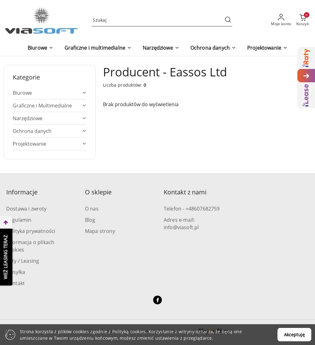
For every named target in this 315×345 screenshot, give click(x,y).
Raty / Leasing (22, 260)
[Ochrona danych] (213, 48)
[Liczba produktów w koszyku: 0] (302, 20)
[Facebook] (157, 300)
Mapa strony (100, 231)
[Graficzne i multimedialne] (98, 48)
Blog (90, 219)
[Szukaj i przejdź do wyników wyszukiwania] (228, 20)
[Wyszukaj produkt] (161, 20)
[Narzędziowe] (161, 48)
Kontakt (15, 283)
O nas (92, 208)
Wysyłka (15, 272)
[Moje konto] (281, 20)
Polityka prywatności (30, 231)
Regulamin (18, 219)
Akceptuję (294, 335)
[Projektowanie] (267, 48)
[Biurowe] (40, 48)
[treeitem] (50, 93)
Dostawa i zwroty (26, 208)
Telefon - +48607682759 (192, 208)
